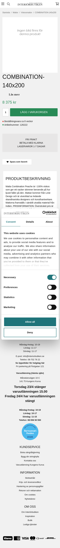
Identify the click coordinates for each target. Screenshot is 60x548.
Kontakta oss (30, 460)
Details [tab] (30, 221)
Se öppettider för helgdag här (30, 363)
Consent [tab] (11, 221)
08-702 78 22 (34, 359)
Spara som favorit (17, 162)
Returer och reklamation (30, 490)
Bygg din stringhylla (30, 456)
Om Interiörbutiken (30, 512)
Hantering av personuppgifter (30, 486)
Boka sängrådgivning (30, 452)
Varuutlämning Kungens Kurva (30, 465)
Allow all (30, 321)
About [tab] (49, 221)
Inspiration (30, 516)
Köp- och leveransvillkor (30, 482)
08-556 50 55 (34, 420)
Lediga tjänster (30, 524)
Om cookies (30, 494)
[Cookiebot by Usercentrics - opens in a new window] (42, 213)
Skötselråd (30, 478)
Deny (30, 332)
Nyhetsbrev (30, 499)
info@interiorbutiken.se (33, 356)
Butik (30, 520)
